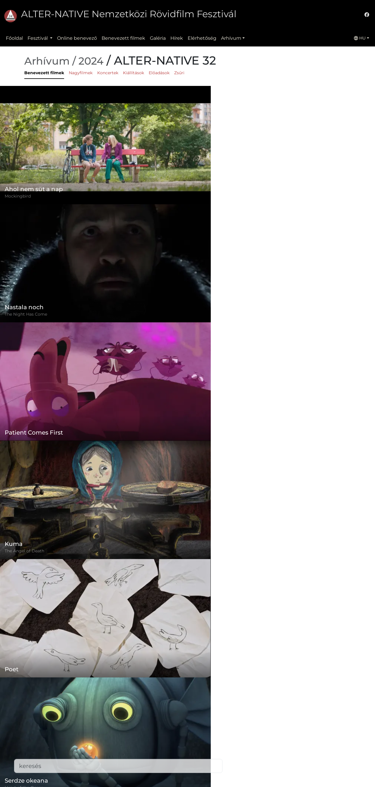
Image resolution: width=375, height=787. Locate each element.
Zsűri (179, 72)
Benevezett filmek (123, 38)
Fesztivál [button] (38, 38)
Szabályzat (141, 727)
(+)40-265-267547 (276, 734)
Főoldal (14, 38)
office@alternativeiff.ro (283, 746)
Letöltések (141, 774)
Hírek (176, 38)
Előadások (159, 72)
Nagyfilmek (81, 72)
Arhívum (231, 38)
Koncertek (107, 72)
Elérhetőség (202, 38)
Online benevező (77, 38)
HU (360, 38)
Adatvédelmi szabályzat (156, 739)
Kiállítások (133, 72)
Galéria (158, 38)
